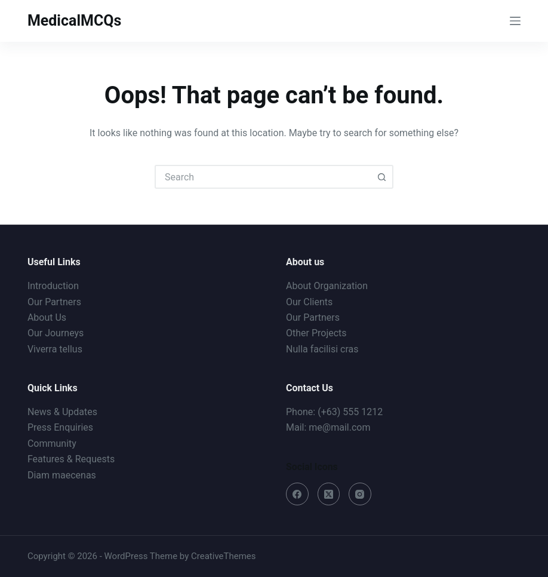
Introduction (53, 285)
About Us (46, 317)
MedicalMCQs (74, 20)
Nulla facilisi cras (322, 349)
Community (51, 443)
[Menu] (515, 21)
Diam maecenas (61, 475)
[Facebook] (297, 494)
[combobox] (263, 177)
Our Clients (309, 302)
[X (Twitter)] (329, 494)
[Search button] (381, 177)
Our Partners (54, 302)
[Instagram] (360, 494)
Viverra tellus (54, 349)
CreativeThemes (223, 556)
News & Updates (62, 412)
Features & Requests (71, 459)
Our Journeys (55, 333)
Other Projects (316, 333)
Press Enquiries (60, 427)
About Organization (327, 285)
